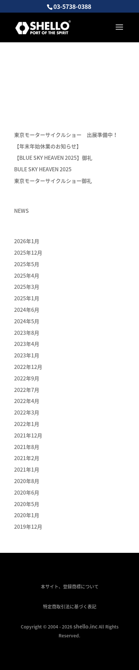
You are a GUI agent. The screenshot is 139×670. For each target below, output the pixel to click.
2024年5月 (26, 321)
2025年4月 (26, 275)
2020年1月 (26, 515)
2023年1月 (26, 355)
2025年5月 (26, 264)
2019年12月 (28, 526)
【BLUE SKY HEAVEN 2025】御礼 (53, 157)
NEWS (21, 210)
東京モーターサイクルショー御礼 (53, 180)
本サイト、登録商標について (70, 586)
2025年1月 (26, 298)
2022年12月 (28, 366)
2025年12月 (28, 252)
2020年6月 (26, 492)
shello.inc (85, 626)
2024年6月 (26, 309)
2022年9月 (26, 378)
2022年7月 (26, 389)
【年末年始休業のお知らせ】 (48, 146)
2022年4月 (26, 401)
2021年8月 (26, 446)
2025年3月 (26, 286)
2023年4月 (26, 343)
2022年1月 (26, 424)
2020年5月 (26, 504)
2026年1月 (26, 241)
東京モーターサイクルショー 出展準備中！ (66, 134)
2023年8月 (26, 332)
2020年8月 (26, 481)
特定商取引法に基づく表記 (69, 606)
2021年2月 (26, 458)
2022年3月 (26, 412)
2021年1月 (26, 469)
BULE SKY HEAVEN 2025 (43, 169)
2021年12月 (28, 435)
